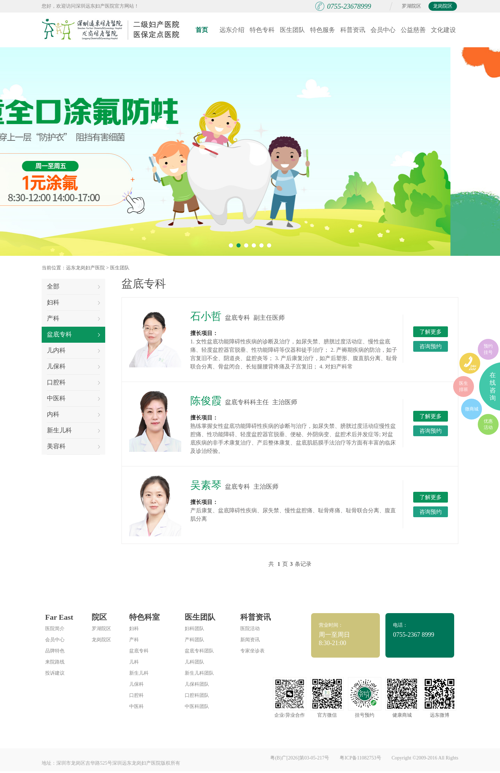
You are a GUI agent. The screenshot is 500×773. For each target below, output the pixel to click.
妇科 (73, 302)
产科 (73, 318)
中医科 (73, 398)
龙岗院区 (442, 6)
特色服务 (322, 29)
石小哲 (206, 316)
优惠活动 (488, 424)
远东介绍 (231, 29)
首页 (201, 29)
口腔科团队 (197, 695)
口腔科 (73, 382)
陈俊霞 (206, 400)
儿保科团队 (197, 684)
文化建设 (443, 29)
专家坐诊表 (252, 650)
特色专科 (262, 29)
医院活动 (250, 628)
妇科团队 (194, 628)
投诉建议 (55, 673)
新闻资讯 (250, 639)
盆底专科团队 (199, 650)
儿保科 (73, 366)
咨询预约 (430, 346)
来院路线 (55, 662)
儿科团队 (194, 662)
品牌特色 (55, 650)
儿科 (134, 662)
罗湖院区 (411, 6)
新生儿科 (73, 430)
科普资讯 (352, 29)
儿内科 (73, 350)
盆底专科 (73, 334)
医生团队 (292, 29)
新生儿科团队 (199, 673)
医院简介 (55, 628)
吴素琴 (206, 485)
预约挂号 (488, 349)
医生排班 (463, 386)
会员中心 (382, 29)
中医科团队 (197, 706)
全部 (73, 286)
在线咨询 (493, 386)
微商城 (471, 409)
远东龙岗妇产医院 (85, 267)
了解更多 (430, 332)
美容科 (73, 446)
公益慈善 (413, 29)
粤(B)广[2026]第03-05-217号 (299, 757)
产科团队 (194, 639)
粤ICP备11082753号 (360, 757)
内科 (73, 414)
